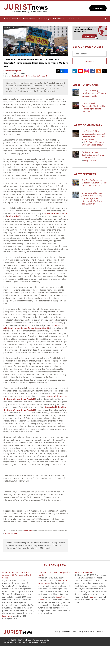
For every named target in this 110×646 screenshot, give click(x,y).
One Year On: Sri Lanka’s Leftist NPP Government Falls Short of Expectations (94, 183)
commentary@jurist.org (11, 533)
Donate (76, 19)
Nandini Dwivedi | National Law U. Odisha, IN (29, 76)
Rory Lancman (90, 160)
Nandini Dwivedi (28, 530)
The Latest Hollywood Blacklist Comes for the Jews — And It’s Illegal (93, 155)
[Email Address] (89, 54)
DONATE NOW (98, 8)
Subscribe (89, 61)
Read (91, 597)
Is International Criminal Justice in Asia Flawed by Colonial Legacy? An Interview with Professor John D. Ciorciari (92, 198)
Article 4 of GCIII (14, 216)
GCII (65, 213)
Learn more (7, 616)
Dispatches (16, 19)
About (68, 19)
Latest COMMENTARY (87, 125)
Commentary (29, 19)
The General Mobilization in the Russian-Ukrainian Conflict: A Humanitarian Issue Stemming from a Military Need (35, 63)
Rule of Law (58, 19)
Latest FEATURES (84, 174)
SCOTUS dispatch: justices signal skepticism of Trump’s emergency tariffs (94, 93)
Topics (49, 19)
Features (41, 19)
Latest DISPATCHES (85, 84)
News (7, 19)
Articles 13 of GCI (51, 213)
